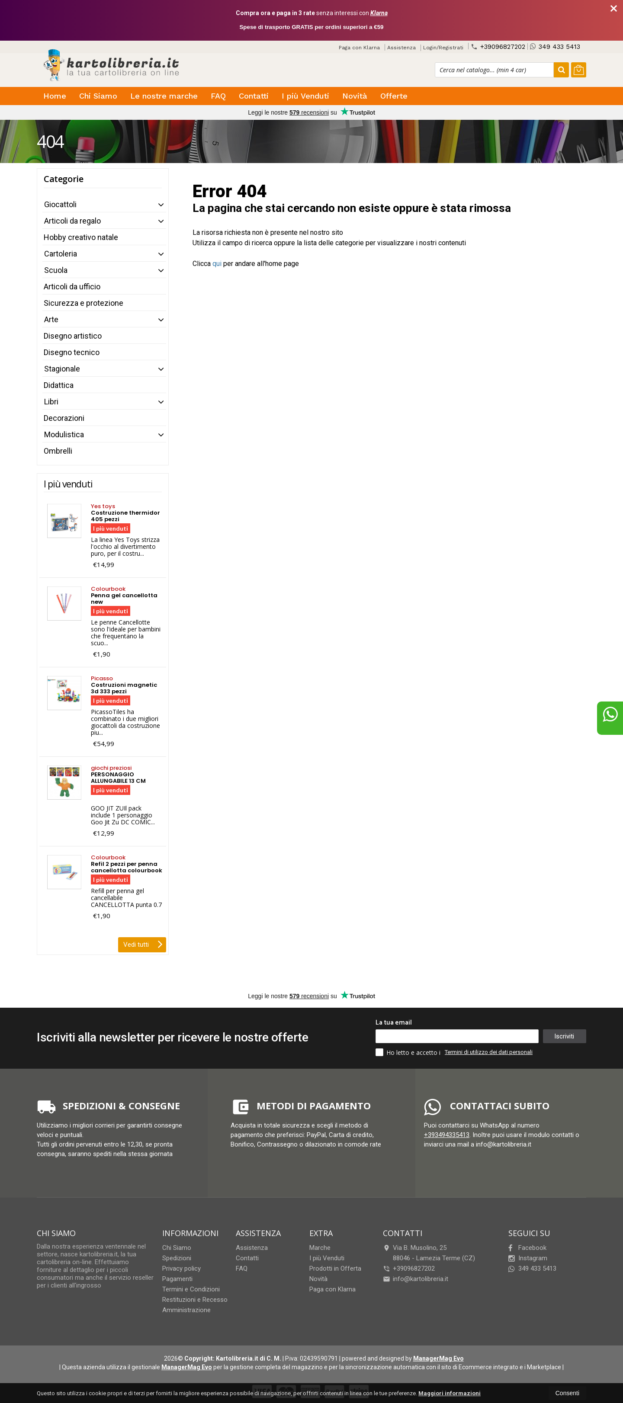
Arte (51, 319)
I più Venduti (305, 95)
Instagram (527, 1258)
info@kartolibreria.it (415, 1279)
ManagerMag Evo (438, 1358)
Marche (320, 1248)
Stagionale (62, 368)
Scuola (55, 270)
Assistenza (401, 48)
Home (54, 95)
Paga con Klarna (359, 48)
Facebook (527, 1248)
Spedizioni (176, 1258)
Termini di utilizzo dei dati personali (489, 1052)
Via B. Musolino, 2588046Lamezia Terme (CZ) (429, 1253)
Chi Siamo (98, 95)
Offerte (394, 95)
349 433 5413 (555, 46)
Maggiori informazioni (449, 1393)
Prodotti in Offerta (335, 1268)
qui (217, 263)
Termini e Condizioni (191, 1289)
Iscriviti (564, 1036)
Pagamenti (177, 1279)
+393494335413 (446, 1135)
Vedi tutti (143, 943)
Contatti (254, 95)
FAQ (218, 95)
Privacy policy (181, 1268)
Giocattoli (60, 204)
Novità (354, 95)
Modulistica (64, 434)
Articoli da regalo (72, 220)
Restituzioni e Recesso (195, 1300)
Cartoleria (60, 253)
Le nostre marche (164, 95)
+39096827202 (498, 46)
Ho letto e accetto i (409, 1052)
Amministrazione (186, 1310)
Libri (51, 401)
